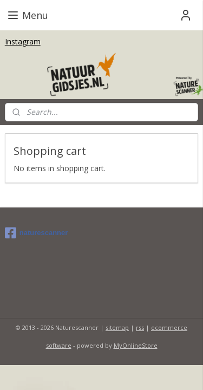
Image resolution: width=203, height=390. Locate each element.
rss (140, 327)
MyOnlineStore (136, 345)
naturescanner (36, 232)
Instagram (23, 41)
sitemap (117, 327)
